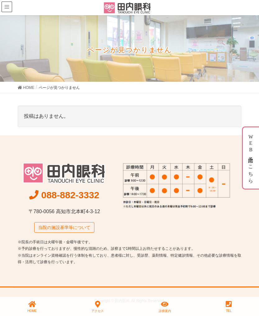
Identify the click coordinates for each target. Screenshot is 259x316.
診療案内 (165, 307)
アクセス (97, 307)
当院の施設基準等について (64, 227)
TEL (229, 307)
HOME (32, 307)
